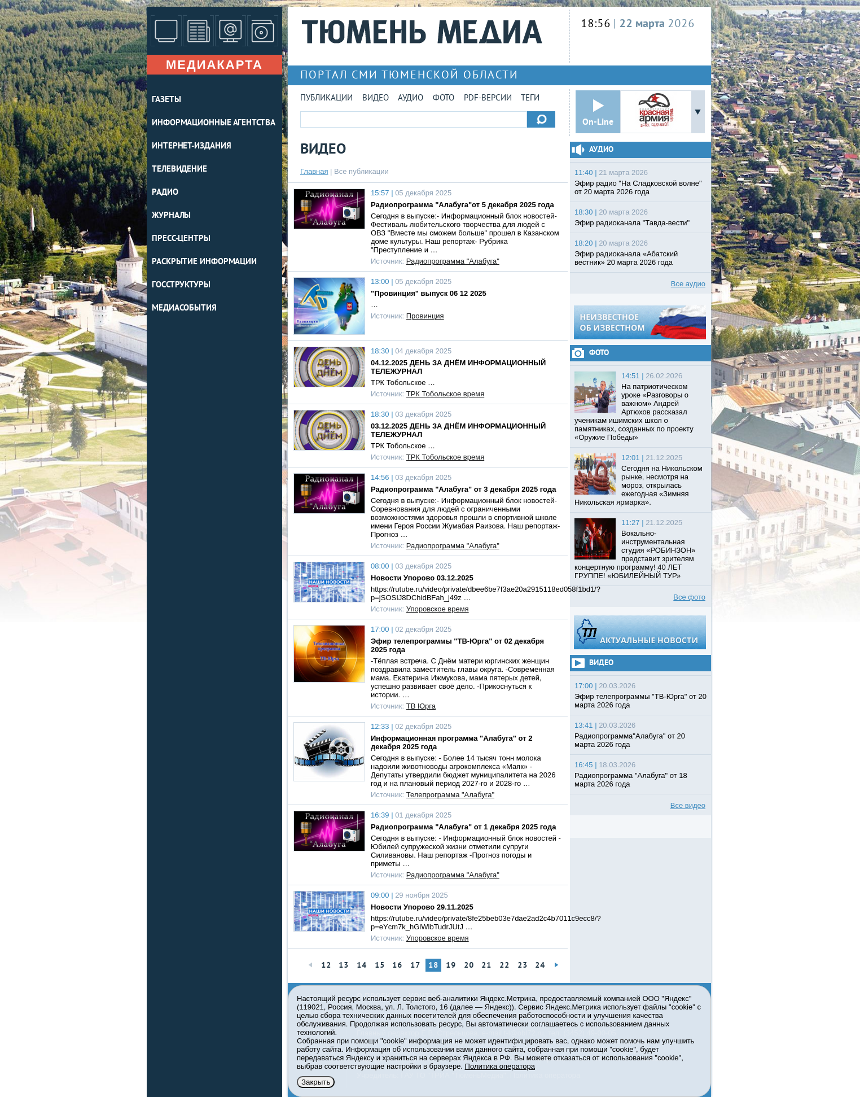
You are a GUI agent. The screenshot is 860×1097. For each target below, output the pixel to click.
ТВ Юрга (421, 706)
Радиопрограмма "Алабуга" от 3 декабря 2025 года (463, 489)
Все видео (687, 805)
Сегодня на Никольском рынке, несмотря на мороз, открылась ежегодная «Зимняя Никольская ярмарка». (638, 485)
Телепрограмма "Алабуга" (450, 794)
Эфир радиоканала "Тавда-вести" (632, 222)
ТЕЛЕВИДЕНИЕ (179, 169)
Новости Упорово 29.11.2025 (422, 907)
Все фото (689, 597)
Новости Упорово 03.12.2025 (422, 578)
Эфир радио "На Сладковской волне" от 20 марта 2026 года (638, 187)
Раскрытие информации (204, 262)
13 (344, 966)
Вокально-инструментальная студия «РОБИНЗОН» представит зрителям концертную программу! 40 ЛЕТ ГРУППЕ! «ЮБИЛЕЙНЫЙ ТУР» (635, 554)
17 (415, 966)
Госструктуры (181, 285)
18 (433, 966)
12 (326, 966)
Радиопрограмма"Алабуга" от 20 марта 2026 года (629, 740)
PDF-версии (488, 98)
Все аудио (688, 283)
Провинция (425, 316)
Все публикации (361, 171)
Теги (530, 98)
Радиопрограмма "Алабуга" (452, 261)
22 (504, 966)
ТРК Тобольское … (403, 382)
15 (380, 966)
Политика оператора (500, 1066)
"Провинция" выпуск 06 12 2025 (428, 293)
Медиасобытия (184, 308)
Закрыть (315, 1082)
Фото (443, 98)
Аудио (410, 98)
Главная (314, 171)
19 (451, 966)
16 (397, 966)
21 (486, 966)
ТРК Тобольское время (445, 394)
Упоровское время (437, 609)
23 (522, 966)
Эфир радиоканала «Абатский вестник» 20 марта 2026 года (626, 258)
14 (362, 966)
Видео (375, 98)
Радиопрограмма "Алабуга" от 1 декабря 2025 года (463, 827)
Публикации (326, 98)
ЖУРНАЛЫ (171, 216)
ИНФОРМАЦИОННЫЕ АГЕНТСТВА (213, 123)
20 (469, 966)
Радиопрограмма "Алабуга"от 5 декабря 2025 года (462, 204)
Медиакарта (214, 65)
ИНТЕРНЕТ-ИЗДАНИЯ (191, 146)
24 (540, 966)
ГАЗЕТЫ (166, 100)
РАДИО (165, 192)
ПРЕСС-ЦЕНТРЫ (181, 239)
